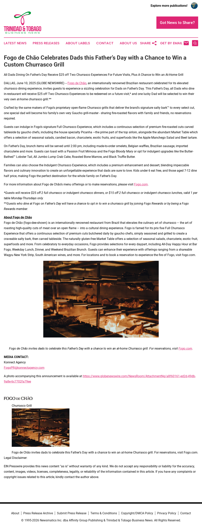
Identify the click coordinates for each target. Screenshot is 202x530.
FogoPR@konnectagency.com (24, 368)
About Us (128, 43)
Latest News (15, 43)
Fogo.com (141, 184)
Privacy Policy (166, 513)
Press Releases (46, 43)
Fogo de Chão (77, 83)
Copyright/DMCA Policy (137, 513)
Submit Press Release (71, 513)
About (15, 513)
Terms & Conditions (103, 513)
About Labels (78, 43)
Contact (105, 43)
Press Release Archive (38, 513)
